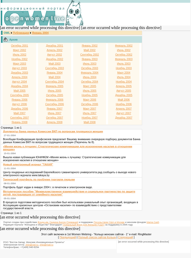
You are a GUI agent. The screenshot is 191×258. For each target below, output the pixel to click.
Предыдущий (68, 237)
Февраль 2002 (124, 45)
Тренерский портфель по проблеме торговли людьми (39, 179)
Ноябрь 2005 (90, 95)
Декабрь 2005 (123, 95)
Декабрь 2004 (19, 86)
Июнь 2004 (90, 77)
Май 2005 (20, 90)
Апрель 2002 (54, 50)
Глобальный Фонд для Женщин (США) (84, 224)
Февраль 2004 (90, 72)
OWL (7, 32)
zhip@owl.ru (31, 244)
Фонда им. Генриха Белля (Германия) (58, 222)
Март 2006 (89, 99)
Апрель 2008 (54, 122)
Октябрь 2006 (89, 104)
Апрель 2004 (19, 77)
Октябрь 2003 (89, 68)
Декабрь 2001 (54, 45)
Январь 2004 (40, 32)
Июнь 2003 (90, 63)
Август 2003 (19, 68)
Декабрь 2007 (123, 117)
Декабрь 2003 (19, 72)
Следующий (125, 237)
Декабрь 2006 (19, 108)
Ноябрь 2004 (124, 81)
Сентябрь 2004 (54, 81)
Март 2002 (19, 50)
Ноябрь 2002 (20, 59)
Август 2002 (54, 54)
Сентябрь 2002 (89, 54)
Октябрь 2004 (89, 81)
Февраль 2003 (124, 59)
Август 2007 (123, 113)
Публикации (21, 32)
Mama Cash (153, 222)
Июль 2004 (124, 77)
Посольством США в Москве (109, 222)
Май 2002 (90, 50)
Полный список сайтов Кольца (97, 237)
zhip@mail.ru (46, 244)
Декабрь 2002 (54, 59)
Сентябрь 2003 (54, 68)
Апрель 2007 (124, 108)
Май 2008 (90, 122)
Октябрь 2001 (19, 45)
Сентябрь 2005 (19, 95)
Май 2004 (55, 77)
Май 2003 (55, 63)
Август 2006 (19, 104)
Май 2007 (20, 113)
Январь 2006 (19, 99)
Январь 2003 (90, 59)
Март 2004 (123, 72)
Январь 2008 (19, 122)
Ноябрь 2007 (90, 117)
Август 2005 (123, 90)
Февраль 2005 (54, 86)
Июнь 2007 (54, 113)
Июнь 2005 (54, 90)
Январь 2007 (54, 108)
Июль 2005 (90, 90)
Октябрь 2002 (123, 54)
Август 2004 (19, 81)
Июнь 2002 (124, 50)
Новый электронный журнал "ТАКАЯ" (28, 164)
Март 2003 (19, 63)
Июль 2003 (124, 63)
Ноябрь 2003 (124, 68)
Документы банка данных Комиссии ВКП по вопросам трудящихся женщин (53, 131)
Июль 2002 (19, 54)
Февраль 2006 (54, 99)
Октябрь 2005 (54, 95)
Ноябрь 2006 (124, 104)
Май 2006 (124, 99)
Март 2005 (89, 86)
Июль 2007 (90, 113)
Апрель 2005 (124, 86)
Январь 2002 (90, 45)
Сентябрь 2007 (19, 117)
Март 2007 (89, 108)
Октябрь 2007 (54, 117)
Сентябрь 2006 (54, 104)
